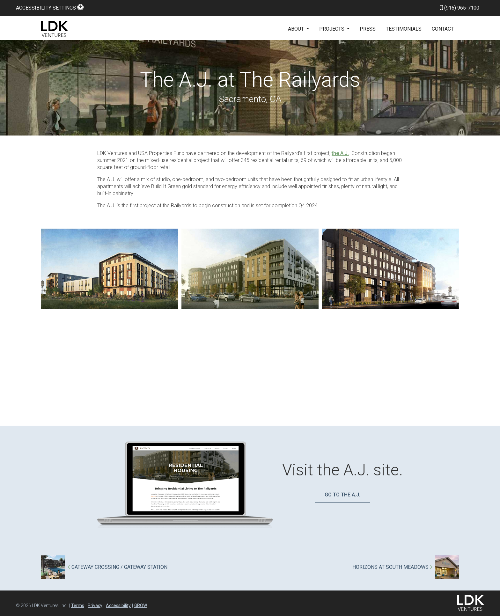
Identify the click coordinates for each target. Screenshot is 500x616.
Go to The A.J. (342, 495)
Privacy (95, 605)
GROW (140, 605)
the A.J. (340, 153)
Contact (443, 29)
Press (368, 29)
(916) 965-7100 (459, 8)
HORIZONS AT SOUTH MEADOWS (392, 567)
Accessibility (118, 605)
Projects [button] (332, 29)
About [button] (296, 29)
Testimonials (404, 29)
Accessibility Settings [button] (50, 8)
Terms (77, 605)
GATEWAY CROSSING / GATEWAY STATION (117, 567)
